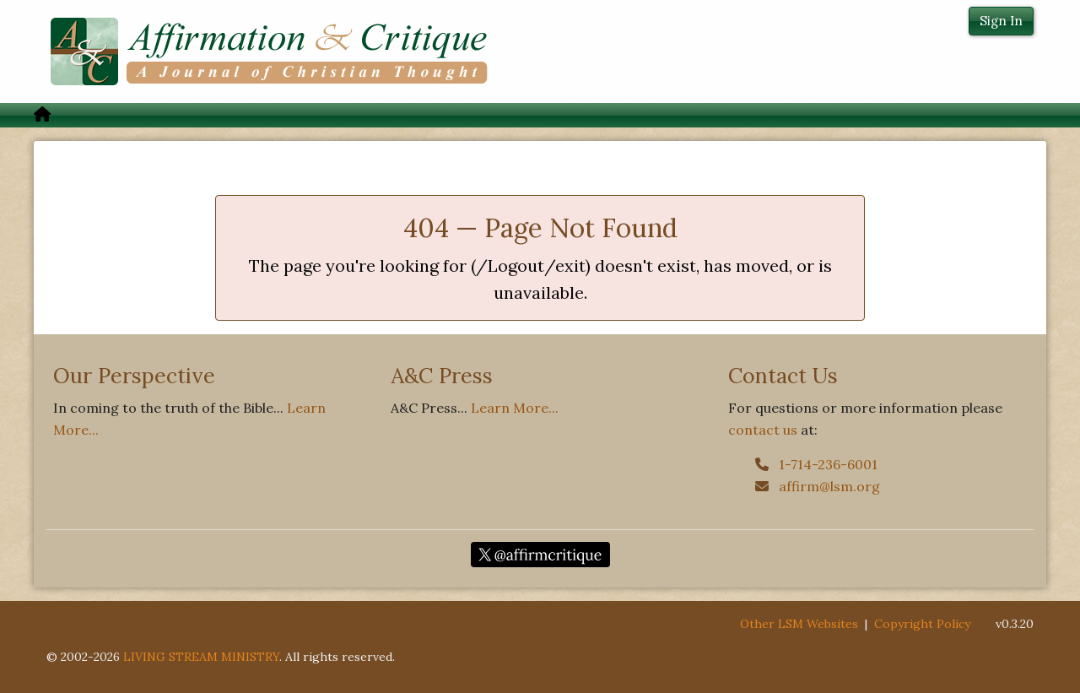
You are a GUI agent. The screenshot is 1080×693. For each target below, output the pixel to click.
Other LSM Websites (799, 623)
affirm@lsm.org (817, 486)
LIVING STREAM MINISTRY (201, 656)
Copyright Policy (922, 623)
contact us (762, 429)
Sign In (1001, 21)
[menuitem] (42, 115)
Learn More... (515, 407)
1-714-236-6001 (816, 464)
